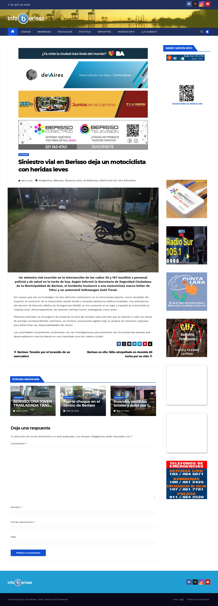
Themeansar (62, 599)
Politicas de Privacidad (198, 599)
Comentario (19, 443)
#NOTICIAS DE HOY (111, 180)
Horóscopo (126, 31)
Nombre (17, 507)
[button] (202, 31)
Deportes (104, 31)
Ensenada (44, 31)
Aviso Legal (178, 599)
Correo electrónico (23, 522)
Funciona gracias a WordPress (22, 599)
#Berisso (58, 180)
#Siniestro (130, 180)
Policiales (65, 31)
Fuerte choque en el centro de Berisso (81, 403)
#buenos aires (73, 180)
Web (13, 536)
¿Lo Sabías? (149, 31)
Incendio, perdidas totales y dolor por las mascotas (133, 405)
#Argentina (45, 180)
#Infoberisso (91, 180)
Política (85, 31)
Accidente (23, 154)
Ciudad (26, 31)
